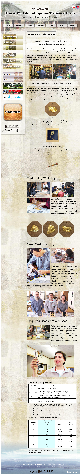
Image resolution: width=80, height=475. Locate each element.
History (72, 25)
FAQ (61, 25)
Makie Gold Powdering (29, 466)
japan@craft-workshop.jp (11, 131)
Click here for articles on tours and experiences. (13, 86)
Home (8, 25)
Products (29, 25)
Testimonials (40, 25)
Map (51, 25)
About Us (19, 25)
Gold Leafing (40, 466)
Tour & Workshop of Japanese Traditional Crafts (40, 13)
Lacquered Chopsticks (52, 466)
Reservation (61, 464)
